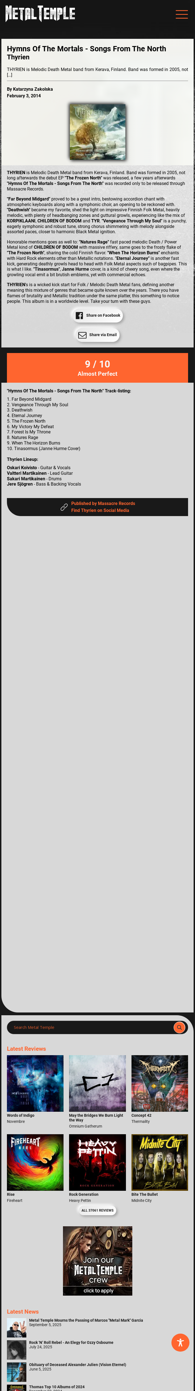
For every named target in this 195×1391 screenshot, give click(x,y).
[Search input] (92, 1027)
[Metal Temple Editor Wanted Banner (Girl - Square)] (97, 1294)
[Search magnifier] (179, 1027)
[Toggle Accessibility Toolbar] (180, 1342)
